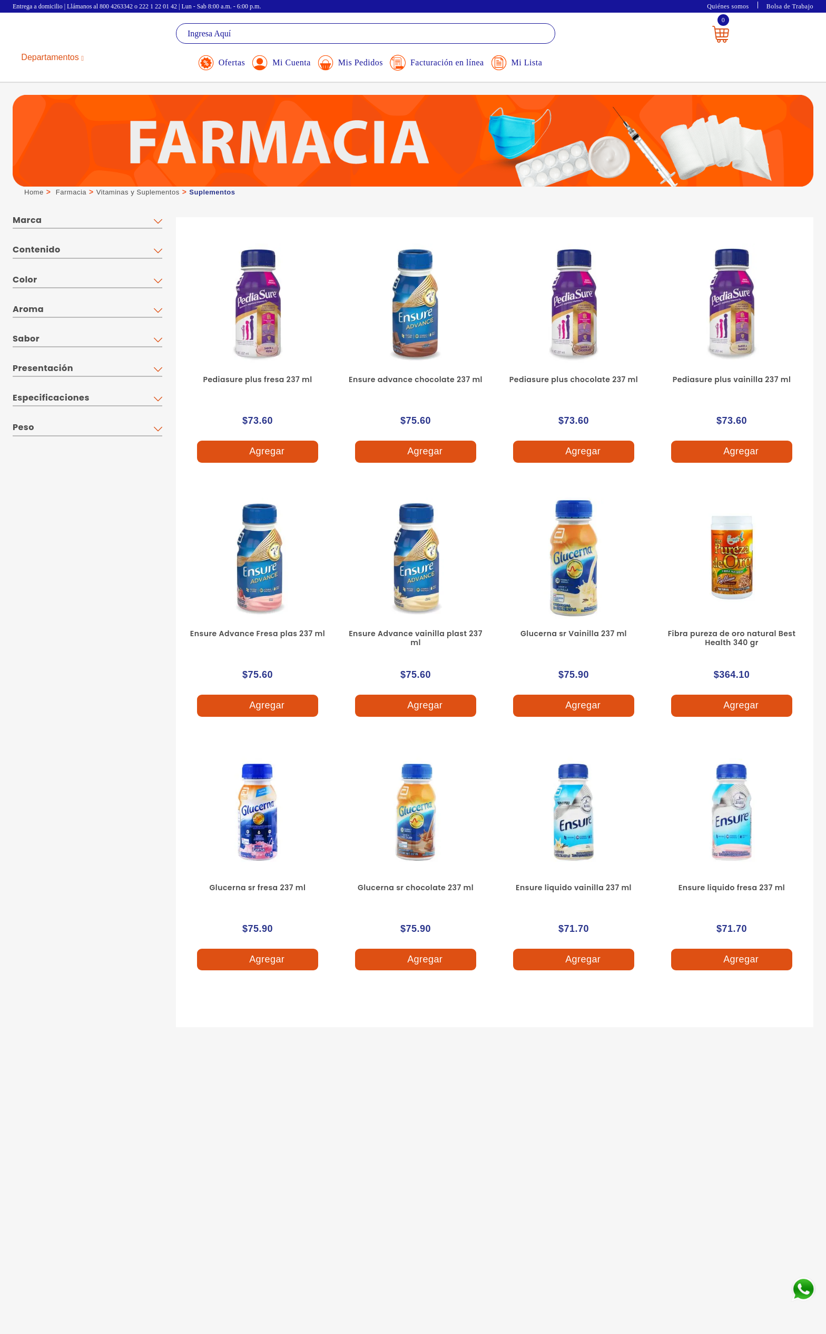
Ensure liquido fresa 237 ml (731, 887)
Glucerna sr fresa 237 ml (258, 887)
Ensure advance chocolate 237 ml (416, 379)
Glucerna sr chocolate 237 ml (416, 887)
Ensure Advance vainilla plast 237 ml (416, 638)
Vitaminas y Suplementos (138, 192)
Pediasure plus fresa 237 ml (257, 379)
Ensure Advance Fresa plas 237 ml (257, 633)
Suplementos (212, 192)
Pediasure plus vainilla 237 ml (732, 379)
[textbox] (365, 33)
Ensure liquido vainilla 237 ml (574, 887)
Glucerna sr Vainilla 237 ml (573, 633)
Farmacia (71, 192)
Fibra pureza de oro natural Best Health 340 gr (732, 638)
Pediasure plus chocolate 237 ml (573, 379)
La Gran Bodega (60, 35)
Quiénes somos (728, 6)
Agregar (257, 452)
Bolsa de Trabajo (789, 6)
